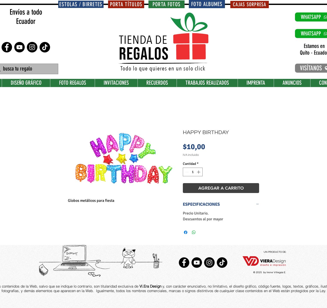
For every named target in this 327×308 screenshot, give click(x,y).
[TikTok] (45, 47)
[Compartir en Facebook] (185, 232)
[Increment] (199, 172)
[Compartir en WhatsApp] (193, 232)
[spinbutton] (192, 172)
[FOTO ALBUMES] (207, 4)
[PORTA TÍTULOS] (126, 4)
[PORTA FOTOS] (166, 4)
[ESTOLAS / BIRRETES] (81, 4)
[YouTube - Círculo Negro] (19, 47)
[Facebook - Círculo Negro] (7, 47)
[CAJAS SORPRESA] (249, 4)
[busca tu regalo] (26, 69)
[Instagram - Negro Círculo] (32, 47)
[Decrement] (186, 172)
